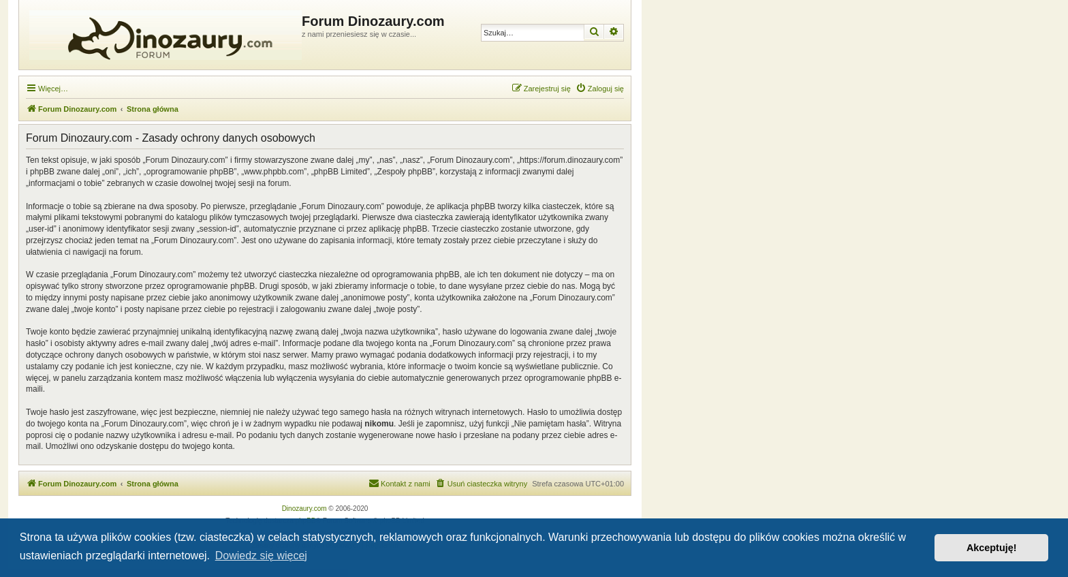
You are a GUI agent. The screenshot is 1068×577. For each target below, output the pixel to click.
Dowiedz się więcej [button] (261, 555)
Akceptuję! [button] (992, 547)
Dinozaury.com (304, 508)
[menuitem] (600, 88)
